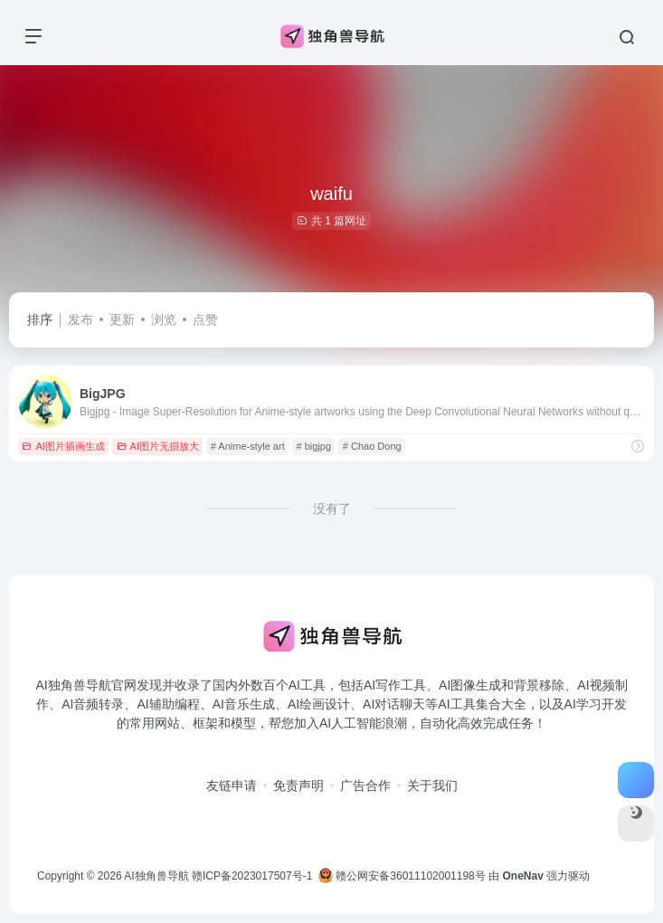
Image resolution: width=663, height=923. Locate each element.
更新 (122, 319)
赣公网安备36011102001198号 (402, 876)
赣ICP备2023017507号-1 (252, 876)
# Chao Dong (372, 446)
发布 (80, 319)
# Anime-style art (248, 446)
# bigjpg (313, 446)
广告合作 (365, 785)
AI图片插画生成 (63, 446)
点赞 (205, 319)
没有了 (332, 508)
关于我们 (432, 785)
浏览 (163, 319)
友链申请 (231, 785)
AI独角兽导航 (156, 876)
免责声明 (298, 785)
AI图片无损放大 (158, 446)
